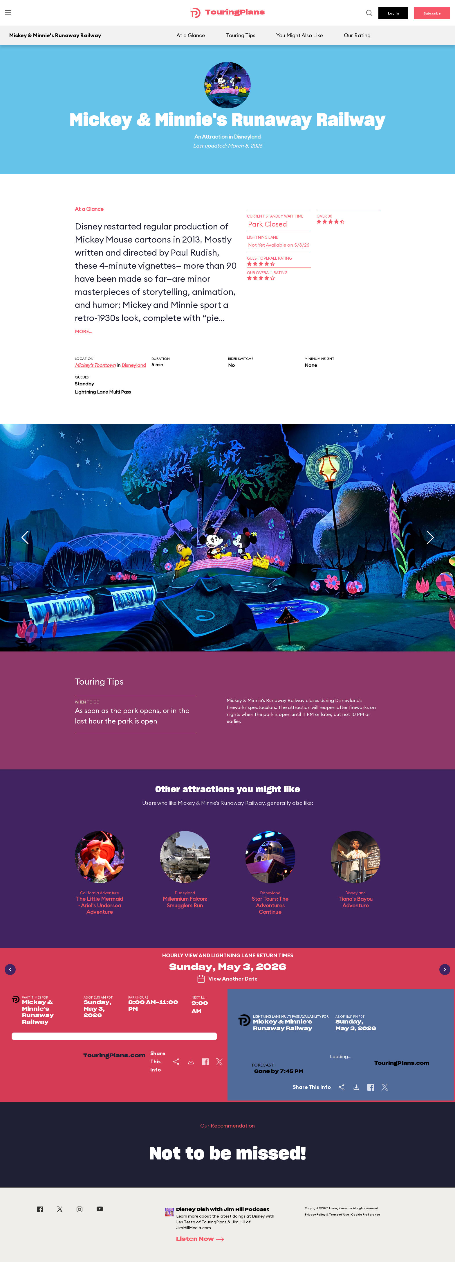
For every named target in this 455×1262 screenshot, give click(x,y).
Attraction (215, 136)
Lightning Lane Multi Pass (103, 392)
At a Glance (190, 35)
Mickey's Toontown (95, 365)
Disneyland (247, 136)
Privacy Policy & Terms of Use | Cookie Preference (342, 1214)
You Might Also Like (299, 35)
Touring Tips (240, 35)
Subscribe (432, 13)
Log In (393, 13)
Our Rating (357, 35)
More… (83, 331)
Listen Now (202, 1239)
